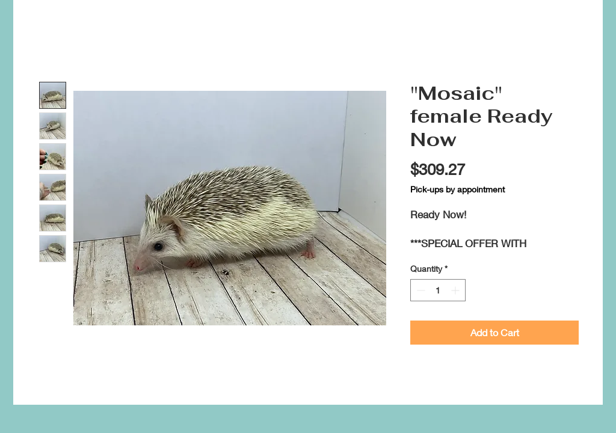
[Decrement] (419, 290)
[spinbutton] (438, 290)
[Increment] (456, 290)
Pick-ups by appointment (457, 189)
